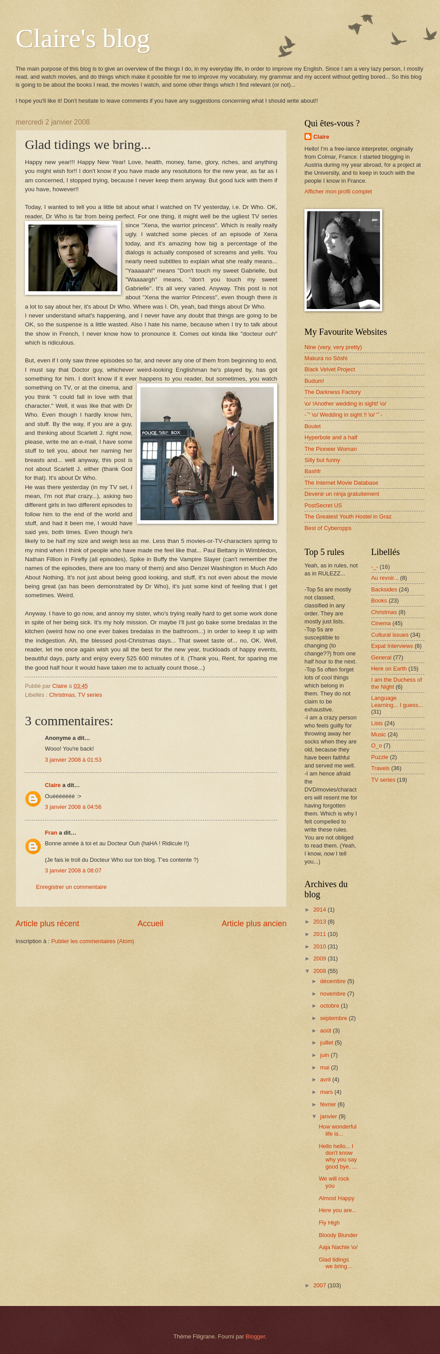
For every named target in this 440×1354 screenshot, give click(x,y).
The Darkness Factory (332, 392)
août (326, 1030)
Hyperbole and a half (330, 437)
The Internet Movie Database (341, 482)
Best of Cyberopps (328, 528)
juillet (327, 1042)
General (381, 657)
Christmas (62, 694)
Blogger (255, 1336)
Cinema (381, 623)
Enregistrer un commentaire (71, 887)
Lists (377, 723)
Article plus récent (47, 923)
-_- (374, 566)
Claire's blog (83, 38)
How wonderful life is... (337, 1130)
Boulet (312, 426)
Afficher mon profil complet (338, 191)
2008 (320, 971)
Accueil (150, 923)
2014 (320, 909)
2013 (320, 921)
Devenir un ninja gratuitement (341, 493)
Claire (53, 785)
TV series (90, 694)
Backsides (384, 589)
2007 (320, 1285)
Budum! (314, 381)
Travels (380, 768)
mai (325, 1067)
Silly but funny (322, 460)
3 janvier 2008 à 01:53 (73, 759)
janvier (329, 1116)
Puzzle (379, 757)
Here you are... (337, 1210)
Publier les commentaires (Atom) (92, 941)
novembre (333, 993)
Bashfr (312, 471)
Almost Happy (336, 1198)
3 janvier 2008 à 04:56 (73, 807)
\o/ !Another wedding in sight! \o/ (345, 403)
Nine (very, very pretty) (333, 347)
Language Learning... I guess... (397, 701)
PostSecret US (323, 505)
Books (379, 600)
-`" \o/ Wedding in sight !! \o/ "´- (343, 414)
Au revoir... (385, 578)
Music (378, 734)
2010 (320, 946)
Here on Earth (389, 668)
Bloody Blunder (338, 1235)
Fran (51, 832)
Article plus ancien (254, 923)
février (328, 1104)
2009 (320, 958)
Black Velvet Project (329, 369)
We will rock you (334, 1182)
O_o (376, 745)
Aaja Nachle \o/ (338, 1247)
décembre (333, 981)
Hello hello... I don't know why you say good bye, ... (338, 1156)
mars (327, 1092)
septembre (334, 1018)
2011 (320, 934)
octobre (330, 1005)
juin (325, 1055)
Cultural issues (389, 634)
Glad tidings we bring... (335, 1263)
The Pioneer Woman (330, 449)
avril (326, 1079)
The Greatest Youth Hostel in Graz (348, 516)
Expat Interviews (392, 646)
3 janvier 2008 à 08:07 (73, 870)
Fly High (329, 1222)
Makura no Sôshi (326, 358)
